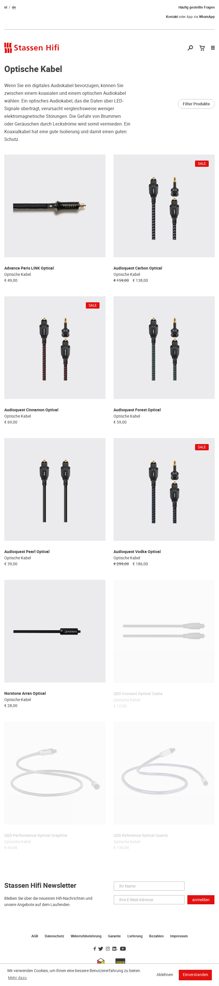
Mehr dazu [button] (17, 978)
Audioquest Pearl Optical (27, 552)
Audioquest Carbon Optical (137, 268)
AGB (34, 936)
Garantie (114, 936)
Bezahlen (156, 936)
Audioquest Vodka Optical (137, 552)
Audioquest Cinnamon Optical (31, 410)
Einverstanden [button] (195, 974)
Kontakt (172, 16)
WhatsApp (207, 16)
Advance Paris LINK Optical (29, 268)
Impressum (179, 936)
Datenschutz (54, 936)
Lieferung (135, 936)
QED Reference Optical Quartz (140, 836)
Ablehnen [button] (165, 974)
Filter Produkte (196, 104)
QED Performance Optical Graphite (35, 836)
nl (5, 7)
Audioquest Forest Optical (137, 410)
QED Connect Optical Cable (138, 694)
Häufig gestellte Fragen (197, 7)
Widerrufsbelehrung (86, 936)
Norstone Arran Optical (25, 694)
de (14, 7)
